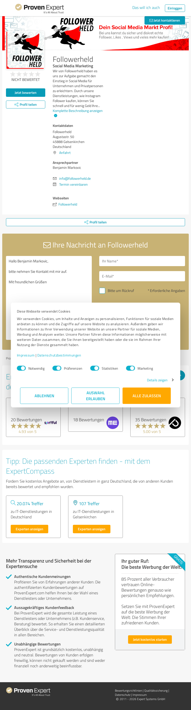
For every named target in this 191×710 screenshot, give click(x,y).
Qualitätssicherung (156, 690)
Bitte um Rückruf (121, 290)
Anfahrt (65, 152)
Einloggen (175, 8)
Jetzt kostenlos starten (150, 639)
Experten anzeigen (29, 529)
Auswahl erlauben (95, 395)
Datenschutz (122, 695)
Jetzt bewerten (26, 92)
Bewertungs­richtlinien (128, 690)
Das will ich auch (146, 7)
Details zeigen (154, 380)
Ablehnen (44, 395)
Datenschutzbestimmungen (63, 355)
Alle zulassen (147, 395)
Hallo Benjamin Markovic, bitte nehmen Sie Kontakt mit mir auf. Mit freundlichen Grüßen (49, 298)
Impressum (29, 355)
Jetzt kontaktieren (164, 20)
